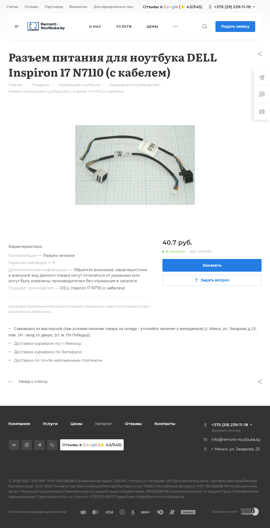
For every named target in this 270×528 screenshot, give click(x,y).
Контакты (165, 423)
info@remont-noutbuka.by (236, 439)
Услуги (50, 423)
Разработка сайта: (225, 511)
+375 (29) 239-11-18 (232, 6)
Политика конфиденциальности (37, 512)
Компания (19, 423)
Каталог (103, 423)
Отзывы (133, 423)
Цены (76, 423)
